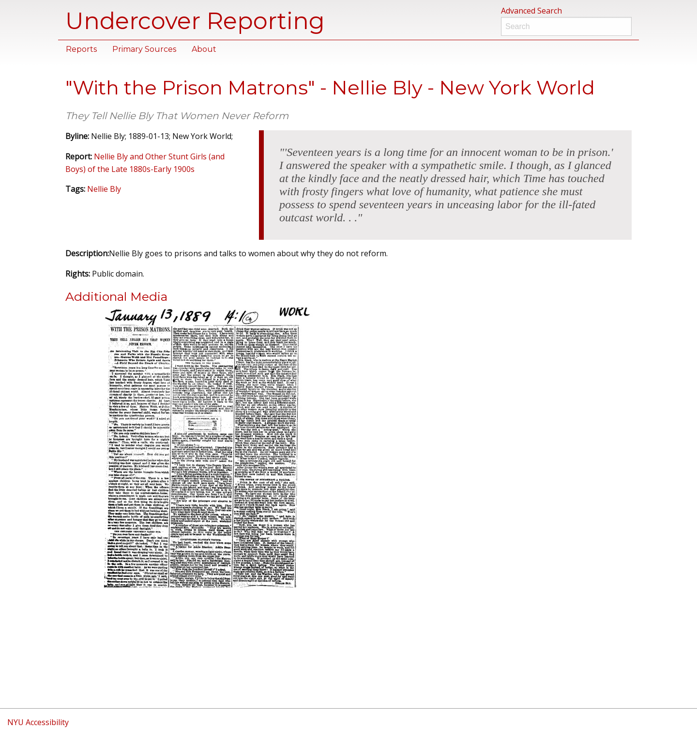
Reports (81, 49)
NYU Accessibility (38, 722)
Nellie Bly (104, 189)
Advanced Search (531, 10)
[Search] (566, 26)
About (204, 49)
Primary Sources (144, 49)
